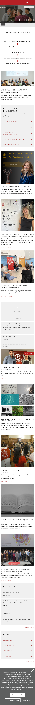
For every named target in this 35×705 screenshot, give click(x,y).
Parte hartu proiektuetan (17, 139)
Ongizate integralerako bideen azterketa (17, 63)
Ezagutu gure (17, 133)
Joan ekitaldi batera (17, 144)
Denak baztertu (13, 700)
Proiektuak (17, 318)
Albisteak (17, 311)
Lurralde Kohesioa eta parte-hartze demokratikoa (17, 58)
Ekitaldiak (17, 305)
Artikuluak (17, 640)
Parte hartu (4, 378)
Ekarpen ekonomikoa (17, 127)
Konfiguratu (26, 700)
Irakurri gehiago (15, 687)
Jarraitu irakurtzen (6, 102)
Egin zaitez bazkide (17, 121)
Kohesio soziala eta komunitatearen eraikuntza (18, 41)
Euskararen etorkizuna (17, 52)
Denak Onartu (17, 695)
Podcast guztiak (29, 627)
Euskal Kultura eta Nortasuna (17, 47)
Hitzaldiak (17, 651)
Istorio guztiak (30, 661)
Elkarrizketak (17, 645)
